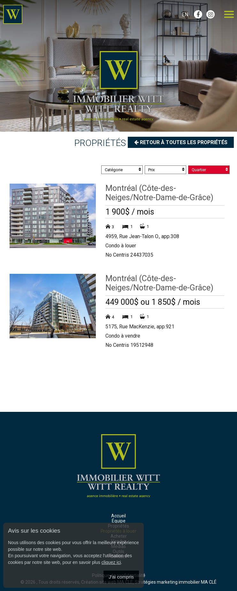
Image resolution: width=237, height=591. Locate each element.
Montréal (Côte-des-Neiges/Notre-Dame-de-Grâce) (159, 193)
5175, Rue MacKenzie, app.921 (139, 327)
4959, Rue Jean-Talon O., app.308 (142, 236)
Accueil (118, 515)
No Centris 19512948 (129, 345)
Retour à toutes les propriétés (180, 142)
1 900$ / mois (129, 211)
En (185, 14)
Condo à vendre (122, 336)
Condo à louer (120, 246)
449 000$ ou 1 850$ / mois (152, 302)
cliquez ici (111, 562)
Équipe (119, 520)
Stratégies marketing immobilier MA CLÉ (176, 582)
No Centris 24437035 (129, 255)
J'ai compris (121, 577)
